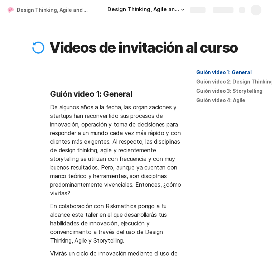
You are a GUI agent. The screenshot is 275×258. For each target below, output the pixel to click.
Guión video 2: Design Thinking (234, 81)
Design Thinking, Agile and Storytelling (55, 10)
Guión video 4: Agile (220, 100)
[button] (182, 9)
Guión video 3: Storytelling (229, 91)
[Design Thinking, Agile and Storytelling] (146, 10)
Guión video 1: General (224, 72)
